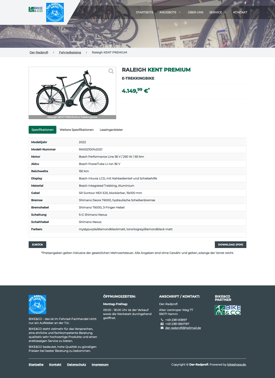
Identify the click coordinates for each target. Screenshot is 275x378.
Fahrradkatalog (70, 52)
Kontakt (240, 12)
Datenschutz (76, 364)
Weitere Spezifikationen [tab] (77, 130)
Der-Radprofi (39, 52)
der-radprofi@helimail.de (183, 328)
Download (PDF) (230, 244)
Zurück (37, 244)
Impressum (100, 364)
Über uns (195, 12)
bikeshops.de (236, 364)
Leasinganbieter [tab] (111, 130)
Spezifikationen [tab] (42, 130)
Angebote (167, 12)
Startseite (144, 12)
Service (215, 12)
